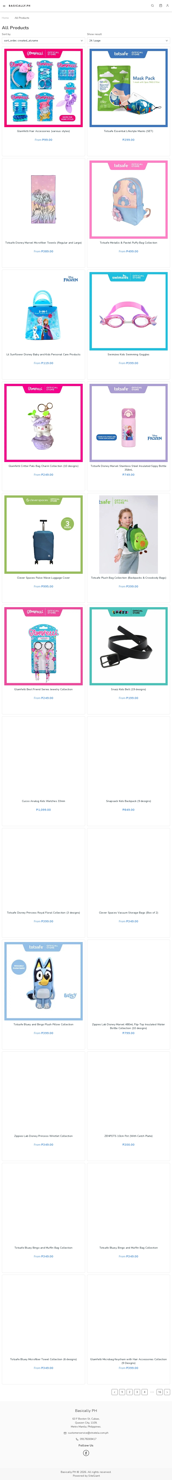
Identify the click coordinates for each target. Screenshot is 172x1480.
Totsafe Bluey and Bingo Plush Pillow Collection (43, 1024)
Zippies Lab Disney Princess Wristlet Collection (43, 1136)
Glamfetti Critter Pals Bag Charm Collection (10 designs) (43, 466)
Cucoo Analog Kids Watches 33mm (43, 801)
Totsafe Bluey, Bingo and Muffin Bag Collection (128, 1248)
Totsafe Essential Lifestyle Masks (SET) (128, 131)
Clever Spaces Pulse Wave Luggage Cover (43, 578)
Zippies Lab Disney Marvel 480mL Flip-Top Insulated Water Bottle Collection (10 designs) (128, 1026)
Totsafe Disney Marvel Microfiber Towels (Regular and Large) (43, 243)
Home (5, 18)
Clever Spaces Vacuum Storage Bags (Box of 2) (128, 912)
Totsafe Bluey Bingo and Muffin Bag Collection (43, 1248)
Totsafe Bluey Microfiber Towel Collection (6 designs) (43, 1359)
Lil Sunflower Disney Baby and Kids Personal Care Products (43, 354)
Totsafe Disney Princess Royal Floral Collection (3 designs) (43, 912)
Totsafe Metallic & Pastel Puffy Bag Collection (128, 243)
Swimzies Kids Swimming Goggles (128, 354)
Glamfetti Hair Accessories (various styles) (43, 131)
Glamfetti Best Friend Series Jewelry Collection (43, 689)
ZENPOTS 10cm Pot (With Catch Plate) (128, 1136)
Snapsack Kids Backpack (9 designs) (128, 801)
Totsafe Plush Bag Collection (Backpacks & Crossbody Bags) (128, 578)
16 (159, 1392)
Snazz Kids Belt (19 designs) (128, 689)
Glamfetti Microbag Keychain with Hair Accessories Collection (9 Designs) (128, 1361)
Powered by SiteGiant (86, 1476)
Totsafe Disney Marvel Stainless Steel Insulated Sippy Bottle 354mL (128, 468)
